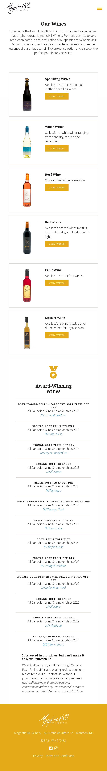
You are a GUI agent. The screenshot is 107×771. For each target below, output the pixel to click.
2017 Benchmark (53, 644)
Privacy (37, 756)
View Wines (57, 96)
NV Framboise (53, 434)
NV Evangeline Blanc (53, 415)
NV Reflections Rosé (53, 588)
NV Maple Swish (53, 547)
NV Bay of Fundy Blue (53, 453)
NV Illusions (53, 472)
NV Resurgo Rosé (53, 509)
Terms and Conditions (59, 756)
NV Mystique (53, 490)
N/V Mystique (53, 625)
